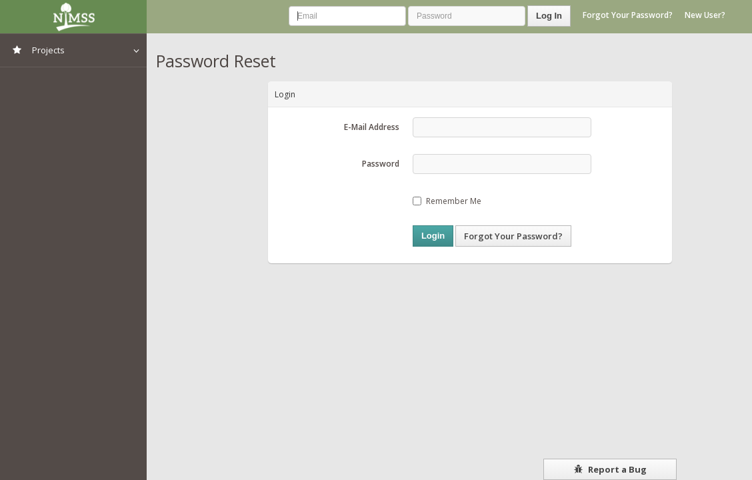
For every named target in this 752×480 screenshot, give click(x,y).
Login (433, 236)
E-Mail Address (371, 127)
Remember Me (447, 201)
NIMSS (73, 16)
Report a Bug (610, 469)
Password (380, 163)
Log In (549, 16)
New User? (705, 15)
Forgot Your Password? (628, 15)
